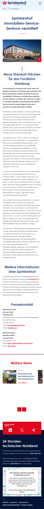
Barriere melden (27, 505)
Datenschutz (23, 502)
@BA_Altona (12, 346)
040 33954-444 (36, 453)
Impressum (13, 502)
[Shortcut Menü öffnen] (4, 499)
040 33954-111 (16, 463)
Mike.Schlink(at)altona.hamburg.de (20, 343)
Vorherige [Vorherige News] (19, 409)
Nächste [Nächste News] (24, 409)
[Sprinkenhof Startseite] (14, 3)
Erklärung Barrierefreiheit (11, 505)
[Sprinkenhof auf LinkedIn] (10, 430)
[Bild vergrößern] (39, 60)
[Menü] (40, 3)
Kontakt (5, 502)
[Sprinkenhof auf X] (22, 430)
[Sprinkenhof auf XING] (33, 430)
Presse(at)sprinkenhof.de (16, 325)
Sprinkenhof (33, 279)
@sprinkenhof (12, 328)
